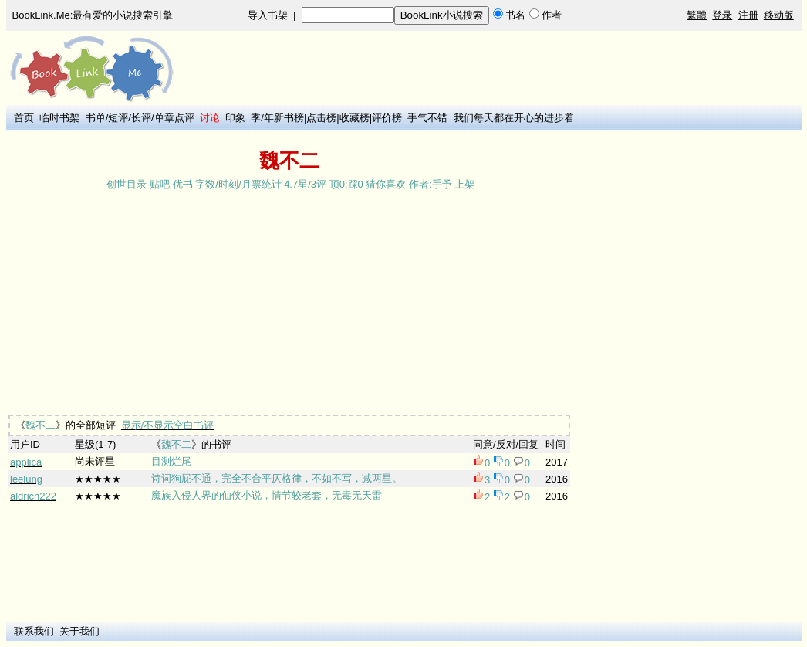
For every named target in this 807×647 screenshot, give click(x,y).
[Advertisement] (486, 140)
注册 (748, 15)
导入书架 (268, 15)
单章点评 (174, 118)
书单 (96, 118)
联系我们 (34, 631)
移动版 (779, 15)
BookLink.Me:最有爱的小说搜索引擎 (93, 15)
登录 (722, 15)
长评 (141, 118)
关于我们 (79, 631)
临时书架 (59, 118)
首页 (24, 118)
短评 (118, 118)
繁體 (697, 15)
